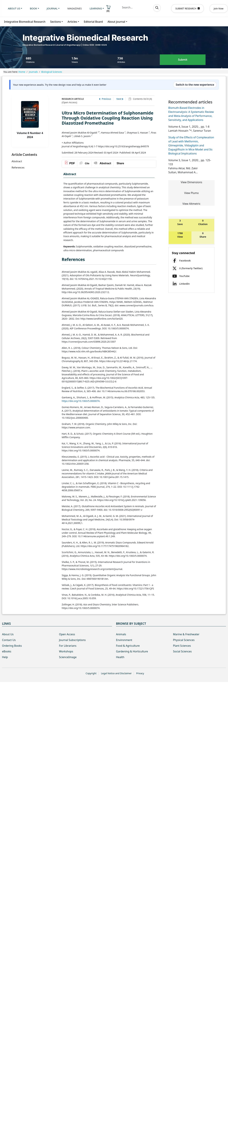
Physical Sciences (183, 640)
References (18, 167)
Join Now (218, 8)
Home (22, 71)
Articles (72, 22)
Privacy (140, 673)
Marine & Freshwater (186, 634)
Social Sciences (182, 651)
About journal (116, 22)
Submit (182, 60)
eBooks (6, 651)
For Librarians (67, 646)
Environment (124, 640)
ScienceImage (67, 657)
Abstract (17, 161)
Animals (121, 634)
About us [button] (14, 8)
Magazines (74, 8)
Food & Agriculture (128, 646)
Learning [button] (96, 8)
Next (118, 98)
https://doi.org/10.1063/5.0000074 (80, 401)
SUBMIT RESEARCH (187, 8)
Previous (105, 98)
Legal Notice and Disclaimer (116, 673)
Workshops (66, 651)
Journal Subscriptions (72, 640)
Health (120, 657)
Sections (55, 22)
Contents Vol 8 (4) (142, 98)
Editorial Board (93, 22)
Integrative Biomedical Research (24, 22)
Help (5, 657)
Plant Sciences (182, 646)
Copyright (91, 673)
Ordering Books (12, 646)
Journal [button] (52, 8)
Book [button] (33, 8)
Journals (33, 71)
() (108, 8)
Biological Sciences (51, 71)
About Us (8, 634)
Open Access (67, 634)
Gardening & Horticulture (132, 651)
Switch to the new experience (195, 84)
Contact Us (9, 640)
